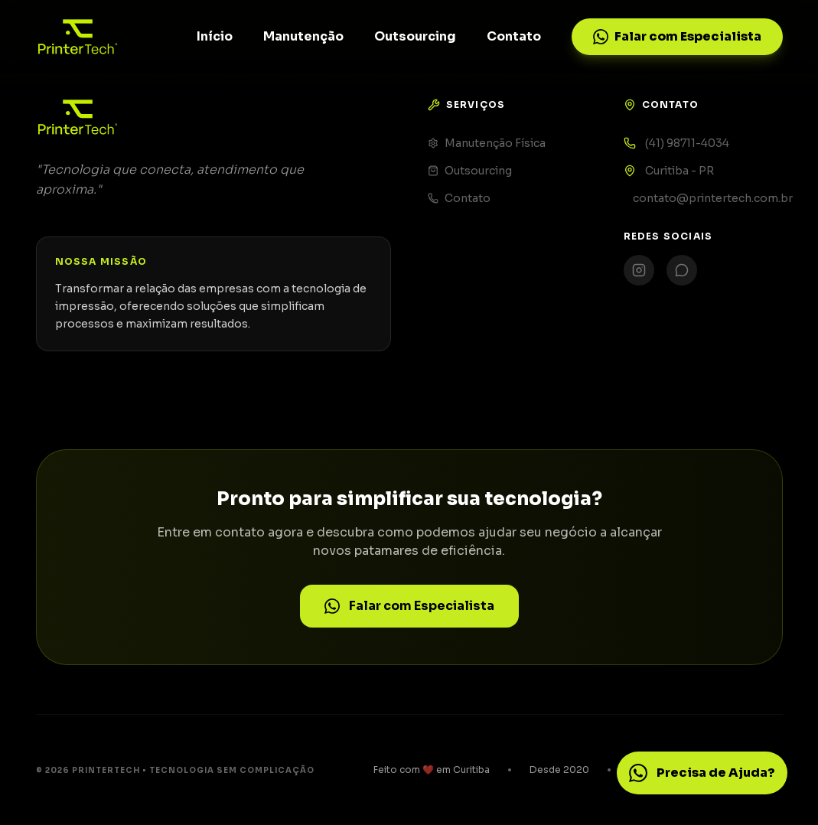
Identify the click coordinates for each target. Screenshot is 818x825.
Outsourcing (415, 36)
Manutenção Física (487, 143)
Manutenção (303, 36)
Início (215, 36)
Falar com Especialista (677, 36)
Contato (514, 36)
